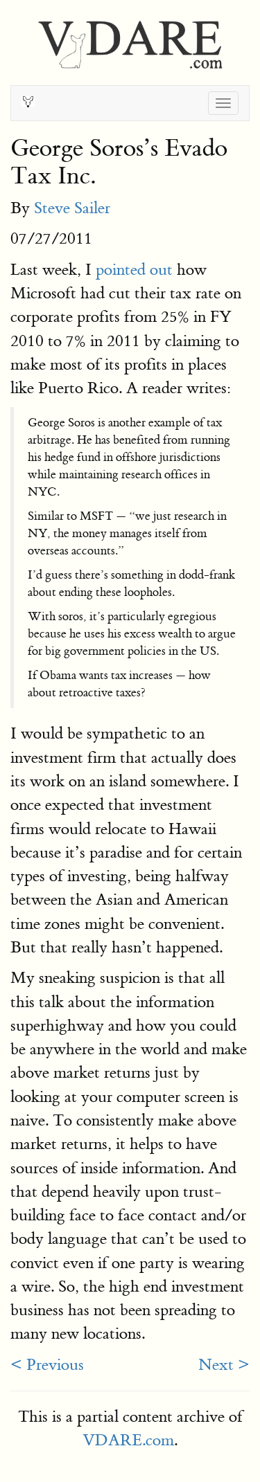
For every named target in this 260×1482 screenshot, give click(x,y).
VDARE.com (128, 1440)
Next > (224, 1365)
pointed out (134, 270)
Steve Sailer (72, 208)
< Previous (47, 1365)
